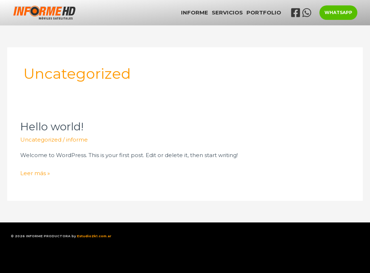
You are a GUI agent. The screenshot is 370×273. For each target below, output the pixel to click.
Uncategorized (40, 139)
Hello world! (51, 126)
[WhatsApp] (306, 12)
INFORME (194, 12)
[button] (338, 12)
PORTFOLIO (263, 12)
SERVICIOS (227, 12)
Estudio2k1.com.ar (94, 236)
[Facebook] (295, 12)
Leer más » (35, 172)
